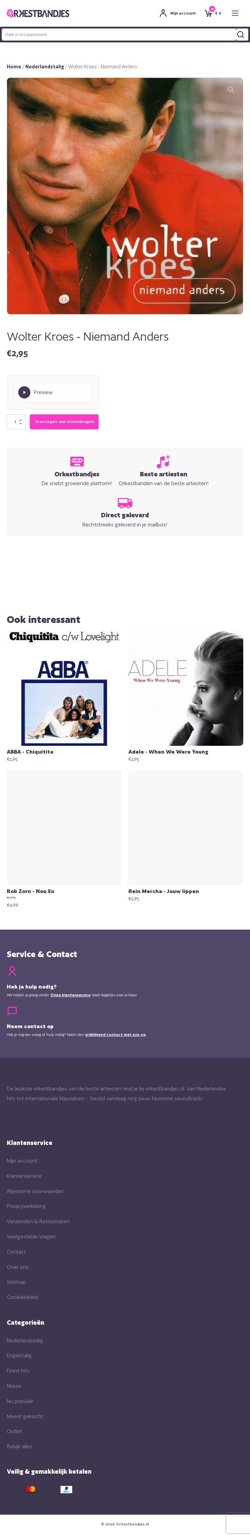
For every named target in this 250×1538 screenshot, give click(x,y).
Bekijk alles (19, 1446)
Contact (16, 1252)
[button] (231, 90)
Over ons (18, 1267)
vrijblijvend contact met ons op (115, 1034)
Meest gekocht (25, 1416)
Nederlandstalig (44, 66)
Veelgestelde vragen (31, 1236)
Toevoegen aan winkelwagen (64, 421)
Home (14, 66)
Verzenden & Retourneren (38, 1221)
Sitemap (16, 1282)
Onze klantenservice (70, 995)
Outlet (14, 1431)
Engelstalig (19, 1355)
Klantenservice (24, 1176)
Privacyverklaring (26, 1206)
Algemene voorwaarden (35, 1191)
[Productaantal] (16, 421)
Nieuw (14, 1386)
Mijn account (22, 1160)
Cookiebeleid (22, 1297)
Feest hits (18, 1370)
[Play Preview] (52, 392)
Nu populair (20, 1401)
